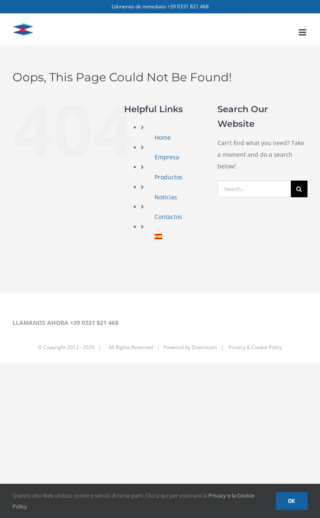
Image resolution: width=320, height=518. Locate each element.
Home (163, 137)
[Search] (299, 189)
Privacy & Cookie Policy (255, 347)
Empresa (167, 157)
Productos (168, 177)
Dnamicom (204, 347)
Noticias (166, 197)
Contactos (168, 217)
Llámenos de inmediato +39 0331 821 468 (160, 6)
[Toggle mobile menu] (303, 32)
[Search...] (254, 189)
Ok (291, 501)
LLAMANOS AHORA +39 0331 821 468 (65, 323)
